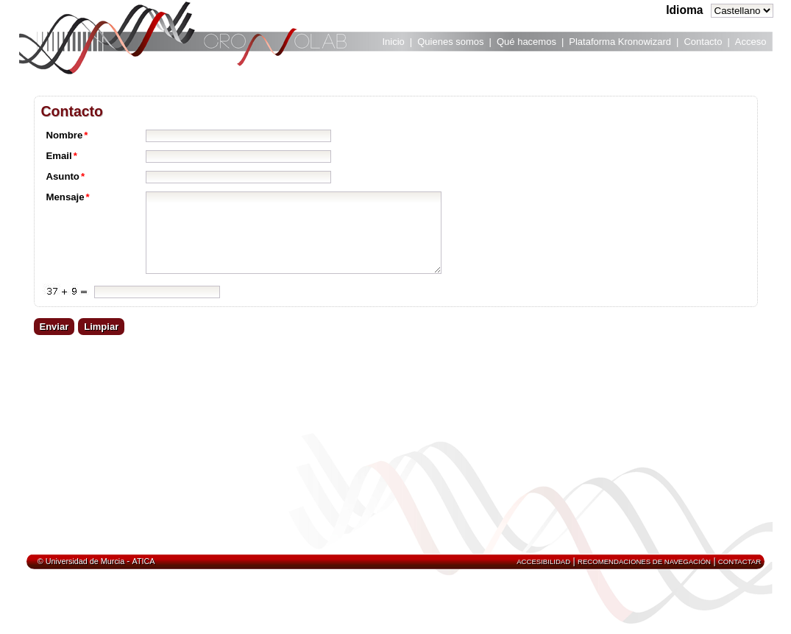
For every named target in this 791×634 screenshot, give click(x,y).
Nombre (67, 135)
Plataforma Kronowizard (620, 41)
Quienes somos (450, 41)
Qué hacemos (526, 41)
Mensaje (68, 196)
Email (61, 155)
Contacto (703, 41)
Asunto (65, 176)
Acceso (751, 41)
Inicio (394, 41)
